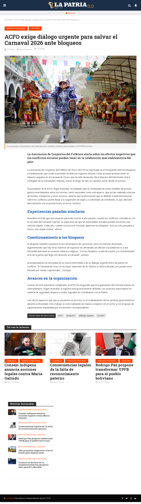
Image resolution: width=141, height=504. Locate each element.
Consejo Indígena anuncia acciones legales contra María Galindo (24, 372)
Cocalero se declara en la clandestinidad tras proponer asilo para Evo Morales (33, 466)
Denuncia (11, 361)
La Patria (11, 49)
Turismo (101, 316)
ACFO (60, 316)
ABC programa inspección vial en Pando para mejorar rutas (34, 453)
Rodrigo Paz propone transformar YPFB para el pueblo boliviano (115, 372)
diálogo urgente (86, 316)
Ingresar (70, 13)
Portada (8, 19)
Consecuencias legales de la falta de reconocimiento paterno (69, 372)
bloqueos (70, 316)
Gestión (35, 28)
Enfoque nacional (16, 28)
